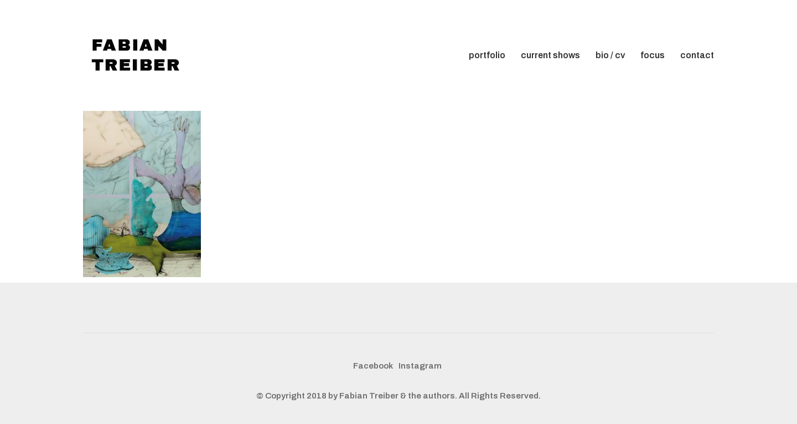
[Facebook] (373, 366)
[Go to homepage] (138, 55)
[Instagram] (420, 366)
